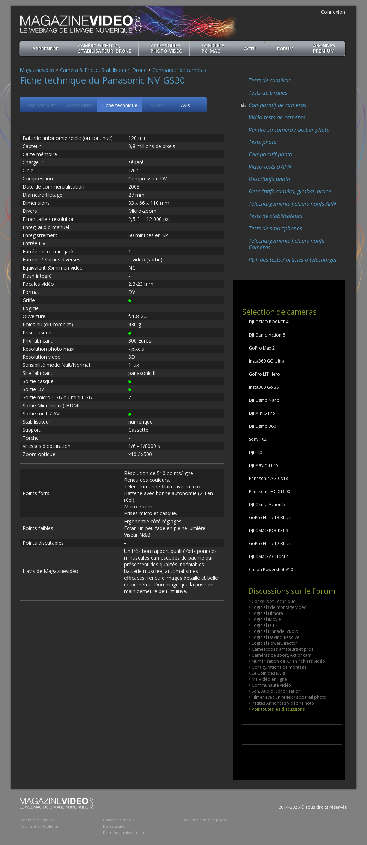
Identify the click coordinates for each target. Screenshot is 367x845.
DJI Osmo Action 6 (267, 335)
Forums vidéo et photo (205, 819)
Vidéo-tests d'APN (270, 167)
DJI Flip (255, 452)
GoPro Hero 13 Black (270, 517)
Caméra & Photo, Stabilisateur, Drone (104, 48)
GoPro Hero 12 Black (270, 544)
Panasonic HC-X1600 (269, 491)
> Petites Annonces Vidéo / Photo (281, 703)
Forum (285, 48)
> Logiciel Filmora (265, 613)
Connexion (333, 11)
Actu (250, 48)
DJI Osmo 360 (262, 426)
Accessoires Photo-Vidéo (166, 48)
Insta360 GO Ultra (267, 361)
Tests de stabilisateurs (275, 216)
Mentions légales (38, 819)
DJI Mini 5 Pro (262, 413)
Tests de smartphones (275, 228)
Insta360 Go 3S (264, 387)
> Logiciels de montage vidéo (277, 607)
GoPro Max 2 (262, 348)
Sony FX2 (258, 439)
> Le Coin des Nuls (266, 673)
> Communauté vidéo (269, 685)
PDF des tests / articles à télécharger (293, 260)
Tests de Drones (268, 93)
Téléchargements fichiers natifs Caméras (286, 244)
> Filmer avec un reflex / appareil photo (287, 697)
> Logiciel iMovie (264, 619)
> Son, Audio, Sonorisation (274, 691)
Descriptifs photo (269, 179)
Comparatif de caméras (179, 70)
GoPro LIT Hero (264, 374)
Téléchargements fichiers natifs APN (292, 204)
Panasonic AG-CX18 (268, 478)
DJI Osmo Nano (264, 400)
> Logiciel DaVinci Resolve (273, 637)
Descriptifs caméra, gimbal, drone (290, 191)
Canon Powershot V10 (271, 570)
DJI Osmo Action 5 (267, 504)
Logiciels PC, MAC (213, 48)
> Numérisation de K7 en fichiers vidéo (286, 661)
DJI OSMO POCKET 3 (268, 530)
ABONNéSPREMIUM (324, 48)
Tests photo (263, 142)
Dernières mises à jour (124, 832)
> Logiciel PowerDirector (272, 643)
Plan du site (114, 826)
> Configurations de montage (277, 667)
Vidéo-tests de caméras (277, 117)
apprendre (45, 48)
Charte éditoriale (119, 819)
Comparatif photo (270, 154)
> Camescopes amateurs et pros (280, 649)
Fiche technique (119, 105)
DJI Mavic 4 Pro (263, 465)
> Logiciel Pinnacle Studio (273, 631)
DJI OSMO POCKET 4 (268, 322)
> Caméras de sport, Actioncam (279, 655)
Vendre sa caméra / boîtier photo (289, 130)
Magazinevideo (37, 70)
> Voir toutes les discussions (276, 709)
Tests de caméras (270, 80)
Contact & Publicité (40, 826)
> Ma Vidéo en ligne (267, 679)
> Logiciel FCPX (263, 625)
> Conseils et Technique (271, 601)
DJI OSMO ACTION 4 (268, 557)
